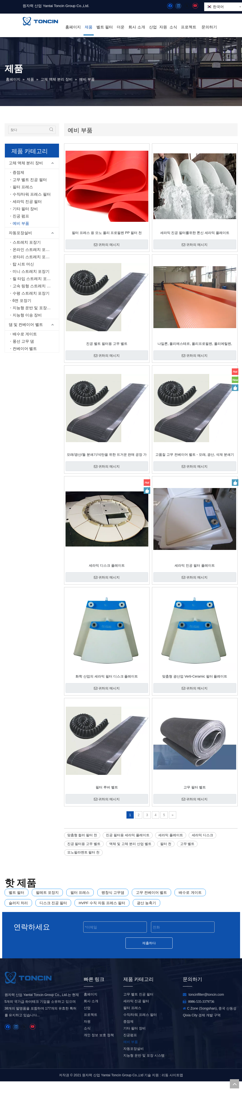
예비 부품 (21, 223)
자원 (87, 1042)
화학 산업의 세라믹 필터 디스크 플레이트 (106, 676)
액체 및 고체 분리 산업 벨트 (130, 844)
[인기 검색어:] (51, 130)
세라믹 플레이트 (170, 835)
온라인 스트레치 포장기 (33, 250)
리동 (165, 1096)
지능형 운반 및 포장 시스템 (36, 308)
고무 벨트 (187, 844)
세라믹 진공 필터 (27, 201)
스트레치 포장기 (27, 242)
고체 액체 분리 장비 (26, 163)
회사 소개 (91, 1022)
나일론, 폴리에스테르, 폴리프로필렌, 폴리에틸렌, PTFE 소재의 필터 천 (195, 344)
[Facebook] (170, 6)
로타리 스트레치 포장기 (33, 257)
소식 (87, 1049)
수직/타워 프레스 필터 (32, 194)
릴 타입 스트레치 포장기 (34, 279)
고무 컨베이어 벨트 (151, 892)
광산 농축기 (146, 903)
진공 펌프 (21, 216)
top (234, 1083)
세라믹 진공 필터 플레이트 (195, 565)
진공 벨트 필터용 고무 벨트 (106, 344)
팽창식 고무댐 (112, 892)
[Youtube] (195, 6)
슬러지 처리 (18, 903)
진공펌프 (130, 1056)
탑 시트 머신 (23, 264)
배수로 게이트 (25, 334)
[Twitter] (187, 6)
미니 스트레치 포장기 (31, 271)
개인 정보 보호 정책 (99, 1056)
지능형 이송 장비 (27, 315)
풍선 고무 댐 (23, 341)
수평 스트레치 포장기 (31, 293)
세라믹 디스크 (202, 835)
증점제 (18, 172)
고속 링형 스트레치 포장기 (35, 286)
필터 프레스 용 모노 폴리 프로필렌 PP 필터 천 (107, 233)
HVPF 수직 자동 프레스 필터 (102, 903)
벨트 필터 (16, 892)
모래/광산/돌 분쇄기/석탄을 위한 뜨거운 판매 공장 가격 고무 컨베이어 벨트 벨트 (107, 454)
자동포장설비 (20, 233)
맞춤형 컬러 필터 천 (82, 835)
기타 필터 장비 (25, 209)
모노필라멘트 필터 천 (83, 852)
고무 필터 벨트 (195, 787)
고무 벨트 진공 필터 (30, 180)
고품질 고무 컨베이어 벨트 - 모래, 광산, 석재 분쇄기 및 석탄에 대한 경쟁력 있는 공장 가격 (194, 454)
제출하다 (149, 943)
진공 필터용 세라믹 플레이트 (128, 835)
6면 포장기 (22, 300)
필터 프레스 (23, 187)
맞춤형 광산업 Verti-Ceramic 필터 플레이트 (194, 676)
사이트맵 (176, 1096)
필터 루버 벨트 (107, 787)
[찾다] (28, 130)
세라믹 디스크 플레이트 (107, 565)
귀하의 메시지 (107, 245)
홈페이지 (90, 1015)
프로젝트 (90, 1035)
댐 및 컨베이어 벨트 (26, 325)
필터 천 (165, 844)
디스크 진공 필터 (53, 903)
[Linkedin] (178, 6)
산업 (87, 1028)
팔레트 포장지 (47, 892)
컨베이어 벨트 (25, 349)
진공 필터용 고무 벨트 (84, 844)
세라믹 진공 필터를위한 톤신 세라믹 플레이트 (194, 233)
